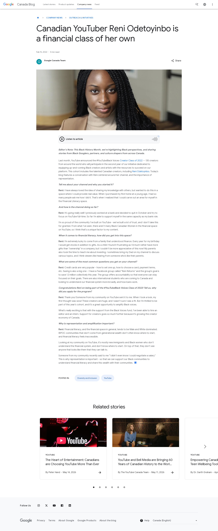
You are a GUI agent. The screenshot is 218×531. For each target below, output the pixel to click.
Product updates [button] (66, 4)
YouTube (107, 378)
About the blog (108, 520)
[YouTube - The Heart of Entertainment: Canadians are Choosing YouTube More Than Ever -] (72, 448)
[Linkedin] (69, 505)
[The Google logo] (26, 520)
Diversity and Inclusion (87, 378)
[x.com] (46, 505)
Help (144, 520)
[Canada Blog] (38, 17)
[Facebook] (62, 505)
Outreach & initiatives (81, 17)
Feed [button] (97, 4)
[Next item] (205, 446)
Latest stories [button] (49, 4)
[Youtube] (54, 505)
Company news (54, 17)
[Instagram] (38, 505)
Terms (51, 520)
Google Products (86, 520)
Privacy (41, 520)
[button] (176, 61)
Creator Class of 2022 (131, 160)
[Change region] (175, 520)
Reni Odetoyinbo (140, 171)
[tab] (94, 487)
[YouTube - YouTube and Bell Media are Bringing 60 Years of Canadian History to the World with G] (145, 448)
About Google (66, 520)
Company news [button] (84, 4)
